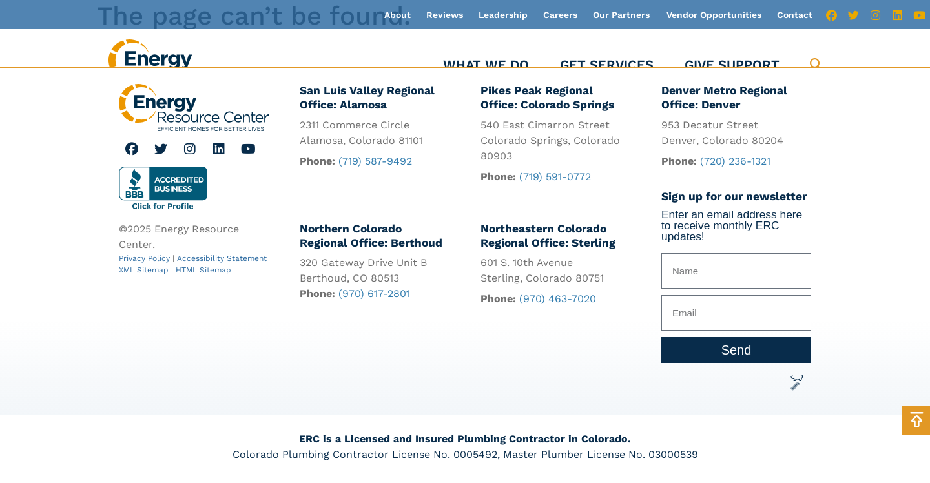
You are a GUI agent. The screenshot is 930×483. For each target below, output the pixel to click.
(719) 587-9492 (375, 161)
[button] (816, 65)
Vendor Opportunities (713, 15)
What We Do (486, 64)
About (397, 15)
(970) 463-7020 (557, 299)
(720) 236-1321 (735, 161)
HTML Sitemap (203, 269)
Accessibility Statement (222, 258)
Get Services (607, 64)
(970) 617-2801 (374, 293)
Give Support (732, 64)
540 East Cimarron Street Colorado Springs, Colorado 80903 (550, 140)
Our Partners (621, 15)
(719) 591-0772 (555, 176)
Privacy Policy (144, 258)
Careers (560, 15)
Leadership (503, 15)
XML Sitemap (144, 269)
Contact (794, 15)
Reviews (444, 15)
